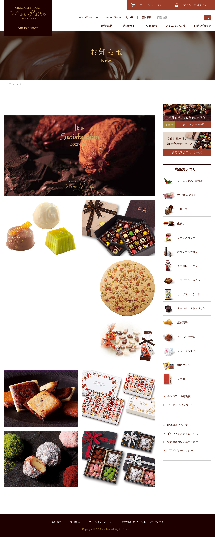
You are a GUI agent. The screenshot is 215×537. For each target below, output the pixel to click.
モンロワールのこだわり (119, 17)
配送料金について (177, 425)
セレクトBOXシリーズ (180, 404)
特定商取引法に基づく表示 (182, 441)
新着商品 (106, 25)
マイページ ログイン (195, 4)
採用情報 (75, 522)
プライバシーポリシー (180, 450)
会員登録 (151, 25)
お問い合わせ (202, 25)
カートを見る (151, 4)
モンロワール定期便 (179, 396)
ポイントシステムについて (182, 433)
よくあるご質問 (175, 25)
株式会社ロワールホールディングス (143, 522)
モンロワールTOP (88, 17)
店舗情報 (146, 17)
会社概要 (56, 522)
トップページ (11, 84)
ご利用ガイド (129, 25)
